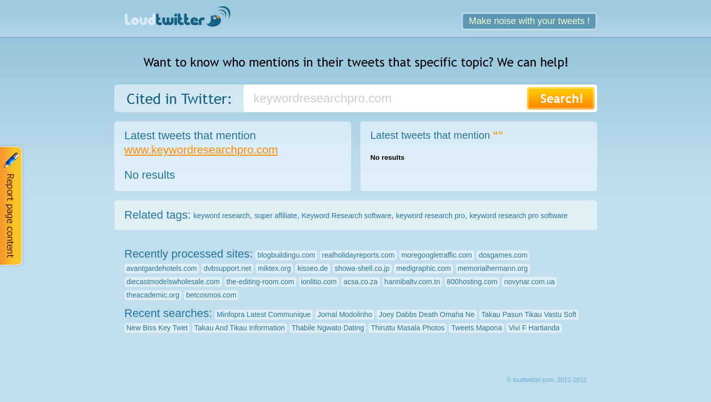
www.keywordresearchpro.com (201, 149)
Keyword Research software (346, 215)
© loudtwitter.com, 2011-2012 (546, 380)
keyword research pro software (518, 215)
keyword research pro (430, 215)
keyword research (221, 215)
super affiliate (276, 215)
